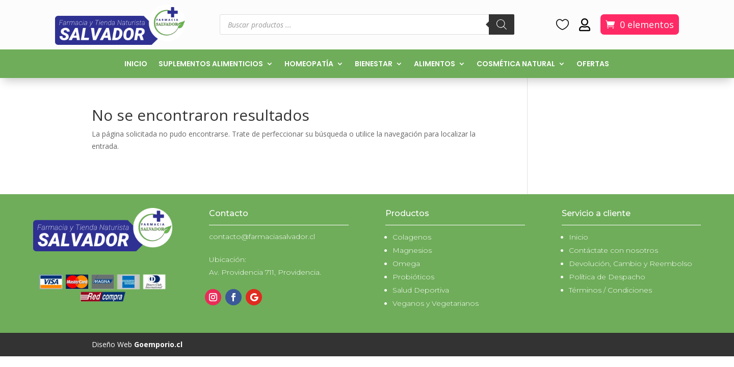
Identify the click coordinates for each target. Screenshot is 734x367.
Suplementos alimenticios (211, 64)
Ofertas (592, 64)
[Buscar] (501, 24)
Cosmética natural (516, 64)
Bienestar (373, 64)
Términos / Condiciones (610, 290)
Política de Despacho (607, 276)
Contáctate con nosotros (613, 250)
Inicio (135, 64)
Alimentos (434, 64)
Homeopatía (308, 64)
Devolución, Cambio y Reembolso (630, 263)
